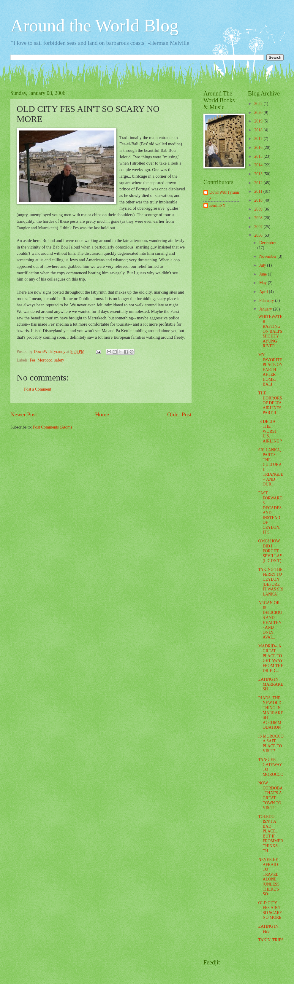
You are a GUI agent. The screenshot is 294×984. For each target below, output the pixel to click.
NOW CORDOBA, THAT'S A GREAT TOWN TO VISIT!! (270, 795)
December (267, 243)
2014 (258, 165)
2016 (258, 147)
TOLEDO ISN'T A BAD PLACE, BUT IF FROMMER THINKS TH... (270, 833)
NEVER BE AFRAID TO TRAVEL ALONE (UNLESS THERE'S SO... (268, 876)
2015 (258, 156)
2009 (258, 209)
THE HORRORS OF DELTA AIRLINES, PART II (270, 403)
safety (59, 360)
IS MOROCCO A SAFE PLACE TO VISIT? (270, 743)
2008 (258, 218)
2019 (258, 121)
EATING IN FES (268, 929)
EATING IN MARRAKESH (270, 684)
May (263, 283)
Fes (32, 360)
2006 (258, 235)
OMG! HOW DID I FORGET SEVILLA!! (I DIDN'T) (270, 551)
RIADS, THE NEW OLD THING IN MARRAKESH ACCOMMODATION (270, 713)
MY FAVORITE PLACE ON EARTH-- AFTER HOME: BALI (270, 369)
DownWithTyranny (224, 195)
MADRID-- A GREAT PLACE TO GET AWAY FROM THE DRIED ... (270, 658)
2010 (258, 200)
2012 (258, 183)
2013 (258, 174)
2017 (258, 138)
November (268, 256)
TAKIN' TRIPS (270, 940)
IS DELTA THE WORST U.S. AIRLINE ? (270, 431)
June (263, 274)
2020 (258, 112)
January (266, 309)
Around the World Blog (94, 25)
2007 (258, 226)
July (263, 265)
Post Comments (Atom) (52, 427)
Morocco (44, 360)
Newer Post (23, 414)
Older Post (179, 414)
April (264, 291)
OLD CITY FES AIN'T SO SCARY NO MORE (270, 910)
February (267, 300)
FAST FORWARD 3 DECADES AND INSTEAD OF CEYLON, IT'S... (270, 512)
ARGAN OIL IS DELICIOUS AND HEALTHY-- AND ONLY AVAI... (270, 620)
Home (102, 414)
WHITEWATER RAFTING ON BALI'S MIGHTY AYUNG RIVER (270, 331)
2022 (258, 103)
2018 (258, 130)
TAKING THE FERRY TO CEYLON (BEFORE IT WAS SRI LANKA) (270, 581)
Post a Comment (37, 389)
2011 (258, 191)
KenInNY (217, 205)
